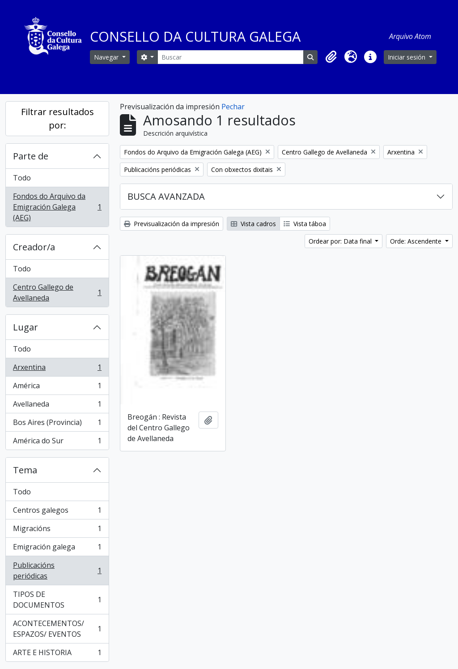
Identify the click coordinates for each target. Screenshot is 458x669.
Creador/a (34, 247)
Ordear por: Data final (341, 241)
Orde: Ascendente (416, 241)
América (57, 387)
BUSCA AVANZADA (166, 196)
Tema (25, 470)
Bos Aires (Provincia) (57, 424)
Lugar (25, 327)
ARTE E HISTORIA (57, 654)
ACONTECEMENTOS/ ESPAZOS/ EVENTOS (57, 628)
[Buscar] (230, 57)
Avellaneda (57, 406)
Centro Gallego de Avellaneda (57, 292)
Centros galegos (57, 512)
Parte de (30, 156)
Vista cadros (253, 223)
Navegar (107, 57)
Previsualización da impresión (171, 223)
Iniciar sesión (407, 57)
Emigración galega (57, 548)
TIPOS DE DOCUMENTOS (57, 599)
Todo (22, 178)
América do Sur (57, 442)
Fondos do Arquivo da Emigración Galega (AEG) (57, 207)
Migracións (57, 530)
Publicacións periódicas (57, 570)
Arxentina (57, 369)
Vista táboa (305, 223)
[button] (331, 57)
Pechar (233, 107)
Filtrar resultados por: (57, 118)
